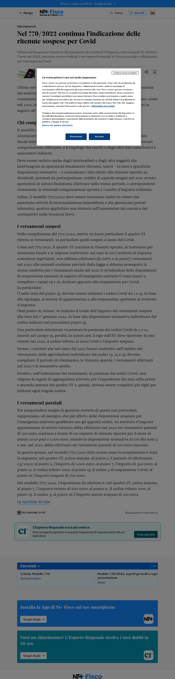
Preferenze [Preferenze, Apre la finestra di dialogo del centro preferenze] (76, 136)
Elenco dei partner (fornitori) (57, 125)
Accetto (99, 136)
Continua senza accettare (125, 73)
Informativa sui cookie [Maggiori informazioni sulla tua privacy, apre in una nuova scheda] (103, 106)
